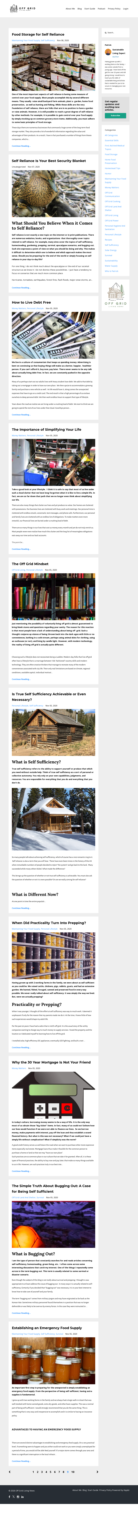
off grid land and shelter (24, 1220)
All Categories (111, 135)
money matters (19, 314)
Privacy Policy (114, 8)
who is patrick (111, 271)
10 (72, 1500)
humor (108, 173)
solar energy (111, 250)
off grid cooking (112, 201)
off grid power (112, 220)
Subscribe (115, 116)
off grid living (18, 581)
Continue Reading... (21, 146)
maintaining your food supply (26, 40)
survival (40, 1220)
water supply (111, 266)
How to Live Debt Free (37, 307)
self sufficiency (48, 40)
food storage (111, 154)
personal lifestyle (35, 314)
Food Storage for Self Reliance (45, 34)
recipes (108, 239)
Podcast (101, 8)
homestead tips (112, 168)
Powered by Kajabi (120, 1518)
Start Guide (89, 8)
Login (125, 8)
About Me (70, 8)
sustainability (111, 260)
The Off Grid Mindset (35, 574)
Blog (80, 8)
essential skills (111, 140)
